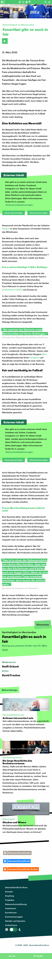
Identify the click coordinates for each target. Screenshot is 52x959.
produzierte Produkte (12, 289)
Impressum (10, 908)
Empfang (9, 896)
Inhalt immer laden (38, 213)
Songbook (35, 357)
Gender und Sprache (15, 921)
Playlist (39, 956)
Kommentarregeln (14, 916)
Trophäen (9, 900)
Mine (44, 354)
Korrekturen (11, 912)
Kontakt (9, 891)
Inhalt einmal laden (13, 213)
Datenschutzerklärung (16, 904)
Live (13, 956)
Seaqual (6, 228)
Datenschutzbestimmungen (19, 205)
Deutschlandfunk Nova (16, 887)
